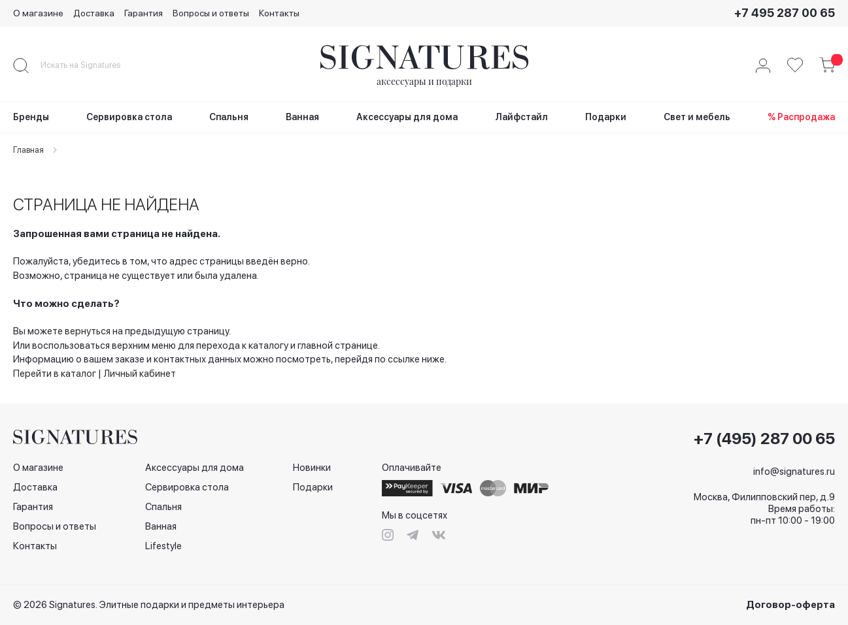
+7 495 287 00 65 (784, 13)
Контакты (279, 13)
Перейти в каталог (54, 373)
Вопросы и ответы (211, 13)
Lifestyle (163, 546)
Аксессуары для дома (194, 467)
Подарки (313, 487)
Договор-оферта (790, 605)
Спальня (163, 507)
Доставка (93, 13)
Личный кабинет (139, 373)
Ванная (161, 526)
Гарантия (143, 13)
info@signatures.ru (794, 471)
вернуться (87, 331)
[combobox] (91, 65)
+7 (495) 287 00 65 (764, 439)
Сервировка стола (187, 487)
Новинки (312, 467)
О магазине (38, 13)
